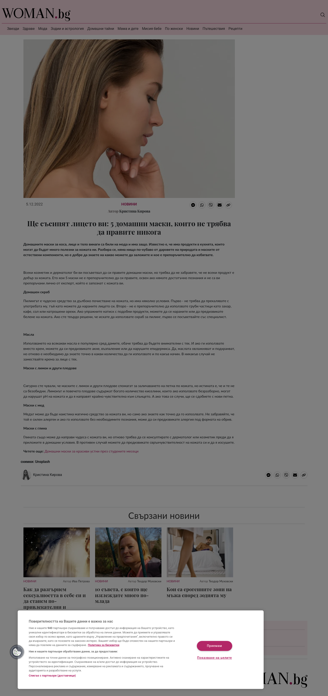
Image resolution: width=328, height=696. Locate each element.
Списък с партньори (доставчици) (52, 675)
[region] (141, 649)
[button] (17, 652)
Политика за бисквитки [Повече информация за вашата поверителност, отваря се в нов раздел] (103, 645)
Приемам (214, 646)
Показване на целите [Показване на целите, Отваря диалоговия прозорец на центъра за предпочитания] (214, 658)
